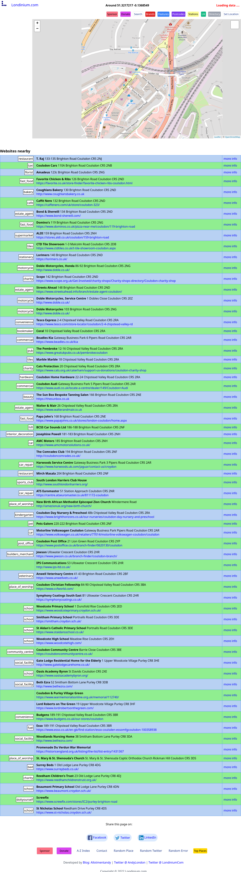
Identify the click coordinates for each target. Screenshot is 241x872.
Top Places (200, 851)
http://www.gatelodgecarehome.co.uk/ (63, 665)
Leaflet (217, 136)
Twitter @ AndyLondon (129, 862)
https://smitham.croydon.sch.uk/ (58, 621)
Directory (214, 14)
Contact (102, 851)
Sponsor (112, 14)
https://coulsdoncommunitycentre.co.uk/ (64, 654)
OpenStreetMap (232, 136)
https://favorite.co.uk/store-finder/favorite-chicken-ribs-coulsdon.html (84, 183)
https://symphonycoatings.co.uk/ (59, 600)
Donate (125, 14)
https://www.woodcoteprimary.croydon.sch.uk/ (68, 610)
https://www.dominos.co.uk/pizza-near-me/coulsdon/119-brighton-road (85, 226)
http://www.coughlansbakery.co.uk (60, 194)
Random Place (123, 851)
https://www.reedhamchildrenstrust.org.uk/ (66, 780)
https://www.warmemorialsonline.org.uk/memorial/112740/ (77, 697)
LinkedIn (147, 837)
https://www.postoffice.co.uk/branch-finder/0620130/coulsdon (79, 545)
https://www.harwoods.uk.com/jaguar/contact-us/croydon (76, 467)
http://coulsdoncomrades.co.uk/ (58, 456)
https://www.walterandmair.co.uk (59, 410)
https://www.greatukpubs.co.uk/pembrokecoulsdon (72, 353)
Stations (193, 14)
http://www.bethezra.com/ (54, 686)
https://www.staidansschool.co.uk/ (60, 632)
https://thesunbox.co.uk (52, 399)
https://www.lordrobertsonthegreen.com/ (65, 708)
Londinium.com (19, 4)
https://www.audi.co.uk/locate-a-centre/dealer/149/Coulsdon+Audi (82, 388)
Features (163, 14)
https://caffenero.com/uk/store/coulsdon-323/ (68, 205)
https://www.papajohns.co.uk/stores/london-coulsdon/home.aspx (81, 420)
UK (203, 14)
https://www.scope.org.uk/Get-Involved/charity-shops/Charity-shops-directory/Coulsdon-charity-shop (106, 281)
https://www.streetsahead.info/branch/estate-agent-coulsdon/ (79, 292)
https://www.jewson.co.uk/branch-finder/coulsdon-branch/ (76, 556)
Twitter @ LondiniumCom (166, 862)
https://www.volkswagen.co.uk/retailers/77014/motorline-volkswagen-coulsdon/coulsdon (97, 534)
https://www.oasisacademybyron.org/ (62, 675)
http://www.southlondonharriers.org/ (62, 484)
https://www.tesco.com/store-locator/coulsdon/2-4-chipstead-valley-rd (84, 324)
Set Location (231, 14)
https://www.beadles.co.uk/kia (57, 342)
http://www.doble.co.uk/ (53, 270)
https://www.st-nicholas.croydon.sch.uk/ (64, 812)
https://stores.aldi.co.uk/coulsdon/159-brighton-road (72, 237)
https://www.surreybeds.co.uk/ (57, 769)
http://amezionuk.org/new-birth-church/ (64, 506)
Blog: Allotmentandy (97, 862)
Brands (150, 14)
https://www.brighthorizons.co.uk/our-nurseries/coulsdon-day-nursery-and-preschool (95, 517)
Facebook (97, 837)
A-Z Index (83, 851)
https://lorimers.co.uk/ (51, 259)
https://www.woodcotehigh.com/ (59, 643)
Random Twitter (151, 851)
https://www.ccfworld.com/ (55, 589)
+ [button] (37, 23)
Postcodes (178, 14)
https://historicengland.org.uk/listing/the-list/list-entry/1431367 (80, 751)
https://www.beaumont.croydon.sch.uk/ (63, 791)
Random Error (178, 851)
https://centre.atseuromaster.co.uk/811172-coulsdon (72, 495)
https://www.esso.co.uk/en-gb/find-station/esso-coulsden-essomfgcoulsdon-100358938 (96, 730)
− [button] (37, 29)
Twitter (122, 838)
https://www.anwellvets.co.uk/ (57, 578)
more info (230, 159)
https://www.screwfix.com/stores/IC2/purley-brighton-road (76, 802)
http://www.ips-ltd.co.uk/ (53, 567)
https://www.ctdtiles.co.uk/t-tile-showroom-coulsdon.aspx (76, 248)
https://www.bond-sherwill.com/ (58, 216)
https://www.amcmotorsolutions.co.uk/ (63, 445)
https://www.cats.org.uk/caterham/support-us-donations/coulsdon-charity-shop (91, 370)
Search (138, 14)
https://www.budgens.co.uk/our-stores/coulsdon (69, 719)
